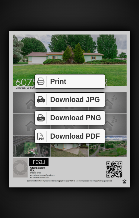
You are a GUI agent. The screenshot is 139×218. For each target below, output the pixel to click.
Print (50, 81)
